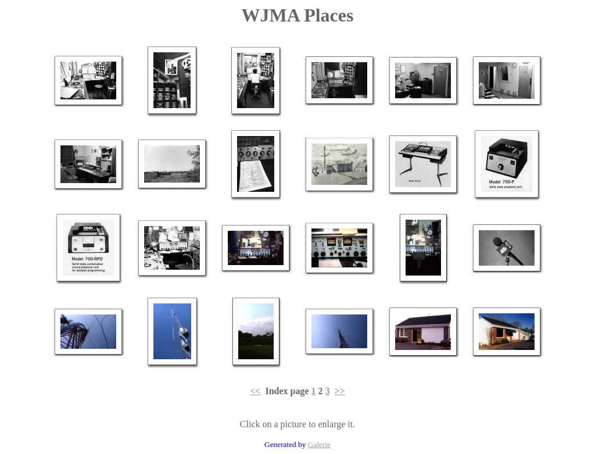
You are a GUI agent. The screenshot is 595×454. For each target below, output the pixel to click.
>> (340, 391)
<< (255, 391)
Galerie (319, 444)
